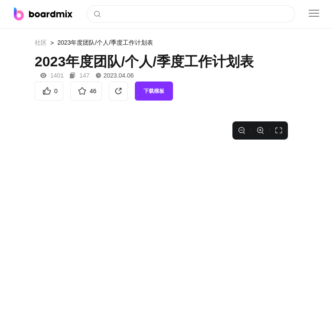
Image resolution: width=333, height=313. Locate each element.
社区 (41, 42)
